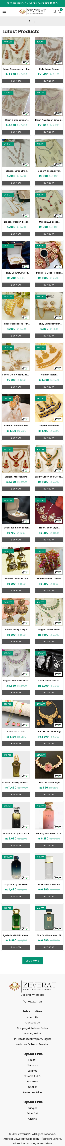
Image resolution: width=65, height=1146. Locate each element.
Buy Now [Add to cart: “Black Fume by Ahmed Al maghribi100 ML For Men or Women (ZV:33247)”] (16, 845)
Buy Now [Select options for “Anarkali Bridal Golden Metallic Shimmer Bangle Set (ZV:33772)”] (49, 590)
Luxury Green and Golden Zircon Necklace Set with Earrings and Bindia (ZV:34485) (49, 476)
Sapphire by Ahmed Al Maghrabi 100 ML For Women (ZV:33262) (16, 884)
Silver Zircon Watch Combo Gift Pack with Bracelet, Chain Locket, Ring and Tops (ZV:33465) (48, 680)
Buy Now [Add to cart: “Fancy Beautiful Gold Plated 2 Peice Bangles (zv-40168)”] (16, 284)
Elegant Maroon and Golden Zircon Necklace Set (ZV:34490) (16, 476)
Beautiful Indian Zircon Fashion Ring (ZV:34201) (16, 527)
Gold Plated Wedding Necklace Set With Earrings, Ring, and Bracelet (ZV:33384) (49, 731)
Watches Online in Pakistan (32, 1044)
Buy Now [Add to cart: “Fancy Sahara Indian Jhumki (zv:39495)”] (49, 335)
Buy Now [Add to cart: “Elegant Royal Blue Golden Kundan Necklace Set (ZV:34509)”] (49, 437)
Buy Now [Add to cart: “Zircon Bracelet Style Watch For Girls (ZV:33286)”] (49, 794)
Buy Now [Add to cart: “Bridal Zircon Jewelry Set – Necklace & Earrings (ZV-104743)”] (16, 81)
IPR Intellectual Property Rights (32, 1039)
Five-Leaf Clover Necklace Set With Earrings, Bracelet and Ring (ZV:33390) (16, 731)
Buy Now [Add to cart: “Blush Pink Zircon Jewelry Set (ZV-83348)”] (49, 132)
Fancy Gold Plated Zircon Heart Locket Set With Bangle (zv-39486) (16, 374)
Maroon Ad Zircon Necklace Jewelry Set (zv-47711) (49, 221)
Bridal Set (32, 1113)
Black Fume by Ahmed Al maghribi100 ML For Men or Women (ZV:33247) (16, 833)
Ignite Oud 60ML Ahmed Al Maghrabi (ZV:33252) (16, 935)
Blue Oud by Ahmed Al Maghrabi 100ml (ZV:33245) (49, 935)
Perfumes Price (32, 1092)
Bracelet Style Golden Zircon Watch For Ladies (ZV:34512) (16, 425)
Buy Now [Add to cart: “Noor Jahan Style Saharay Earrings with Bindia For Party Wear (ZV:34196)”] (49, 539)
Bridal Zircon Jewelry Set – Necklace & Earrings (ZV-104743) (16, 69)
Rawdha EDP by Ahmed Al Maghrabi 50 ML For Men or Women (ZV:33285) (16, 782)
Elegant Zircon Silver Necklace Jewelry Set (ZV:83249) (49, 170)
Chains (32, 1119)
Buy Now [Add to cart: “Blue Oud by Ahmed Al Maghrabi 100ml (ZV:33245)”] (49, 947)
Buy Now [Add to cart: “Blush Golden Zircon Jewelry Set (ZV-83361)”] (16, 132)
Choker (32, 1087)
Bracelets (32, 1081)
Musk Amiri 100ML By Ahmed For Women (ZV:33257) (49, 884)
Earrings (32, 1070)
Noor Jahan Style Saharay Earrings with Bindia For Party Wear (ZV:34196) (49, 527)
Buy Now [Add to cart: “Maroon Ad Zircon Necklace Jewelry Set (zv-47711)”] (49, 233)
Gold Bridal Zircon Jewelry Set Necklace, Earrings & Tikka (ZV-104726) (49, 69)
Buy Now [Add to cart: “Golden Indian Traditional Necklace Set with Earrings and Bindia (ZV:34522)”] (49, 386)
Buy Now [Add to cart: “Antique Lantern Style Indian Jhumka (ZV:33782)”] (16, 590)
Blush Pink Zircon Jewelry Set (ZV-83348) (48, 120)
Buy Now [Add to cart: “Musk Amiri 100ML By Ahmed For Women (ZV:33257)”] (49, 896)
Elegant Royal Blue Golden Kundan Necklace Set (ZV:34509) (49, 425)
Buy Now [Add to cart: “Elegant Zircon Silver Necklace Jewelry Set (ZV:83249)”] (49, 182)
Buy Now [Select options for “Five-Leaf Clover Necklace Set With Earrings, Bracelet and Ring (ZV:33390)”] (16, 743)
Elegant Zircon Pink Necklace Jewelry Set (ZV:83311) (16, 170)
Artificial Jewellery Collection (21, 1139)
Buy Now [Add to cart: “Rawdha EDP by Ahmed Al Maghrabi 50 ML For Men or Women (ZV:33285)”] (16, 794)
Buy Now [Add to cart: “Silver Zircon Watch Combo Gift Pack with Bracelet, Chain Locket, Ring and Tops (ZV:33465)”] (49, 692)
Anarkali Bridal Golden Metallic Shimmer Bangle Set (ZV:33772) (48, 578)
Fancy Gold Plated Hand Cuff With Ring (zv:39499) (16, 323)
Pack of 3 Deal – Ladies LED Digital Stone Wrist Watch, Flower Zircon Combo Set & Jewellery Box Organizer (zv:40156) (48, 272)
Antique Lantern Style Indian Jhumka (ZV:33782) (16, 578)
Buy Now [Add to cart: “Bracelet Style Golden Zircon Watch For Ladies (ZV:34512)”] (16, 437)
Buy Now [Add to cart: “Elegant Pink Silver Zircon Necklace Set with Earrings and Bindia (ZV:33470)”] (16, 692)
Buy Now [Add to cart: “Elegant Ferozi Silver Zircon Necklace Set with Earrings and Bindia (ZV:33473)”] (49, 641)
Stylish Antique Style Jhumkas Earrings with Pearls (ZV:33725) (16, 629)
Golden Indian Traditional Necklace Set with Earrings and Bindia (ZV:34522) (48, 374)
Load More (32, 960)
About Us (32, 1017)
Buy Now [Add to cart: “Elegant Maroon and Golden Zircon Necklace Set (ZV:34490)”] (16, 488)
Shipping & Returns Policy (32, 1028)
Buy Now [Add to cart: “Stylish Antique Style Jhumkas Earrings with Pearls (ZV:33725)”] (16, 641)
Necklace (32, 1065)
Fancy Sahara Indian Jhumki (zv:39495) (49, 323)
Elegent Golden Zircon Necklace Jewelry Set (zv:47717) (16, 221)
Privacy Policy (32, 1033)
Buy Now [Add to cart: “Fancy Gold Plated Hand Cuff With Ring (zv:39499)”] (16, 335)
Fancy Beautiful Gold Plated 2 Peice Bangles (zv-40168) (16, 272)
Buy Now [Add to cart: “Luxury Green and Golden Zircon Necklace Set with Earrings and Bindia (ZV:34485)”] (49, 488)
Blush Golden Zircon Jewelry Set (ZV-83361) (16, 120)
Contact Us (32, 1022)
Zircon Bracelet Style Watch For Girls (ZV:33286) (48, 782)
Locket (32, 1060)
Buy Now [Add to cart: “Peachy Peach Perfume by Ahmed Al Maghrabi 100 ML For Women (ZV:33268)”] (49, 845)
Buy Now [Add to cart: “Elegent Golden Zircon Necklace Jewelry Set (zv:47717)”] (16, 233)
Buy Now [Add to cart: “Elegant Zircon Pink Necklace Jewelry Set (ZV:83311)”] (16, 182)
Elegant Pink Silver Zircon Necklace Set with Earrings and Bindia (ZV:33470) (16, 680)
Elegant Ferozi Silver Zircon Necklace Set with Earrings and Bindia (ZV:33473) (48, 629)
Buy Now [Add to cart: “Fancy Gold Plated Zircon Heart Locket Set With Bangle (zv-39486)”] (16, 386)
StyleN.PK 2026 (32, 1076)
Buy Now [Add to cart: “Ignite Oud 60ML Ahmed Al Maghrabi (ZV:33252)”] (16, 947)
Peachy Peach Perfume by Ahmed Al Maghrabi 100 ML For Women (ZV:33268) (48, 833)
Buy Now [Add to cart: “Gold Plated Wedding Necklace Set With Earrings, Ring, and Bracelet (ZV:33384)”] (49, 743)
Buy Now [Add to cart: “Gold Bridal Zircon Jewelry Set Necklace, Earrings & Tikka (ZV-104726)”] (49, 81)
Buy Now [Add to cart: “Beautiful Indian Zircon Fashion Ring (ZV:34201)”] (16, 539)
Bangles (32, 1108)
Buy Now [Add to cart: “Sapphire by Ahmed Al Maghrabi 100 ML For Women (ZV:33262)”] (16, 896)
